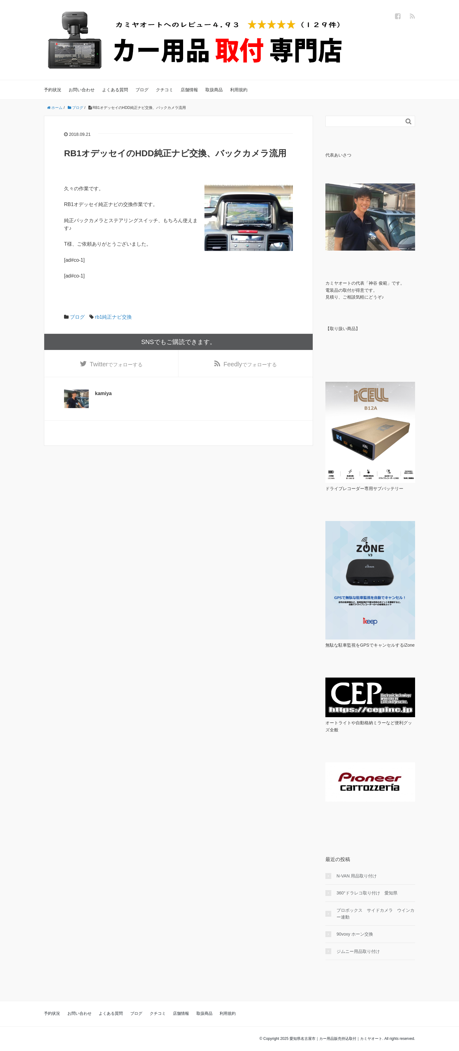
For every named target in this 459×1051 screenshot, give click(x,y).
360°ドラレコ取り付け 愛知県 (367, 892)
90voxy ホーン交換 (355, 934)
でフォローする (116, 364)
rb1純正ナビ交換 (113, 317)
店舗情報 (189, 89)
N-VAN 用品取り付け (357, 875)
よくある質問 (115, 89)
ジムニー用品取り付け (358, 951)
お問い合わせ (82, 89)
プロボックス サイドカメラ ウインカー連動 (375, 914)
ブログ (141, 89)
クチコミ (164, 89)
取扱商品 (214, 89)
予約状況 (52, 89)
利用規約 (238, 89)
